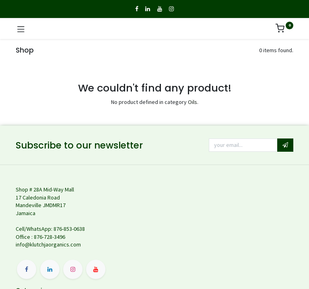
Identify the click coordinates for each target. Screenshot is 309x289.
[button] (285, 145)
